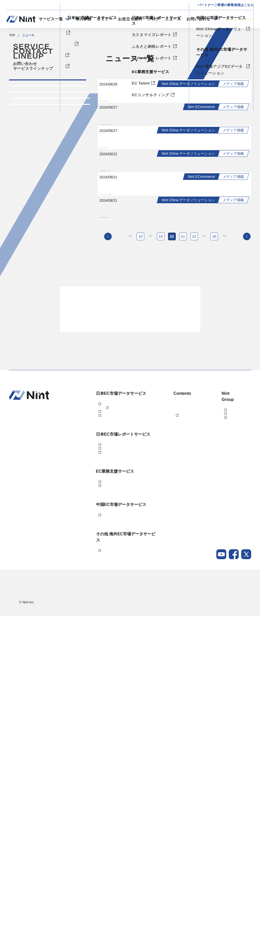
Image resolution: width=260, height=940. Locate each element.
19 (161, 483)
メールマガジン (162, 697)
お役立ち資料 (130, 19)
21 (183, 483)
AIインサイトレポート (105, 739)
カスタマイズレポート (105, 722)
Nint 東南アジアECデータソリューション (112, 868)
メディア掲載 (28, 139)
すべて (21, 85)
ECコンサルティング (104, 781)
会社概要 (235, 907)
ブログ (153, 19)
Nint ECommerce (101, 657)
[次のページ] (247, 483)
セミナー (105, 19)
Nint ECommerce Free (113, 665)
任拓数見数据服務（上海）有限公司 (221, 661)
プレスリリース (30, 157)
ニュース (173, 19)
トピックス (26, 103)
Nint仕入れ (97, 673)
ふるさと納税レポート (105, 730)
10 (140, 483)
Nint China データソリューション (111, 823)
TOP (12, 35)
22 (194, 483)
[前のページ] (108, 483)
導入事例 (83, 19)
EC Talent (97, 773)
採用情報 (235, 917)
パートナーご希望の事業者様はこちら (226, 5)
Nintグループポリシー (226, 927)
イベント (23, 121)
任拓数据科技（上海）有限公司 (221, 674)
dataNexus (97, 682)
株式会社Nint (212, 651)
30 (215, 483)
